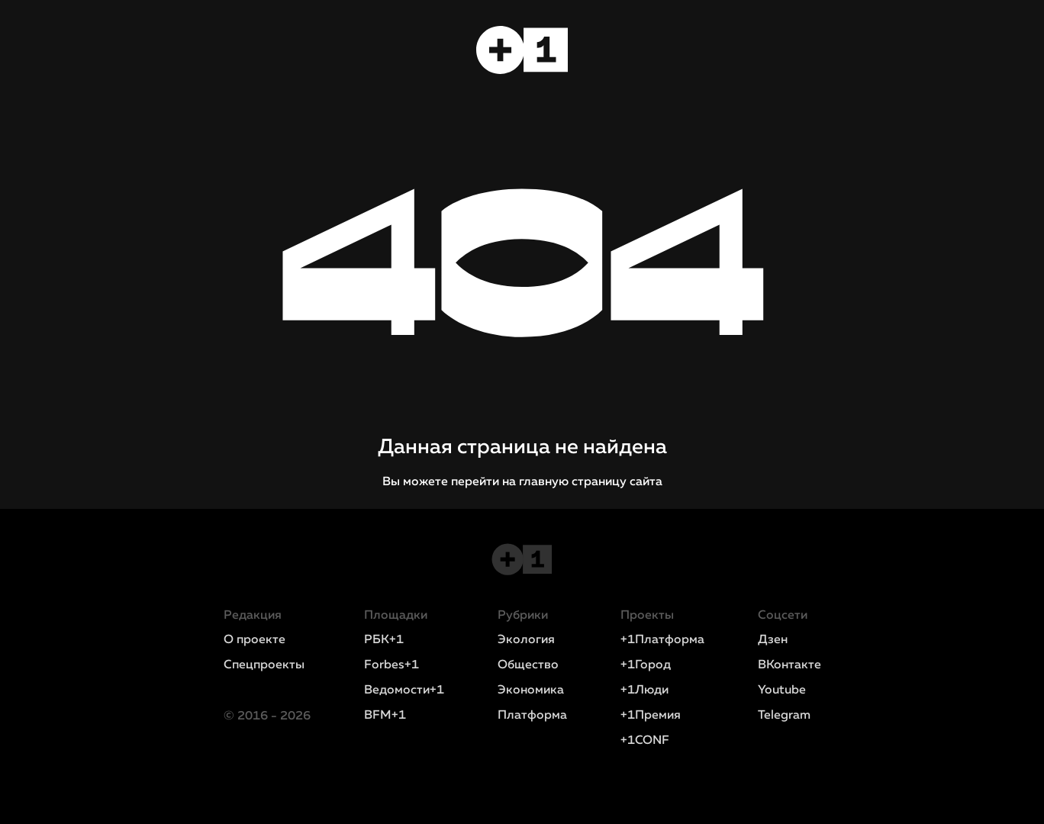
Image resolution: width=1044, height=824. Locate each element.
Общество (528, 665)
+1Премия (650, 716)
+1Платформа (662, 640)
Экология (526, 640)
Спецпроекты (264, 665)
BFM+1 (385, 716)
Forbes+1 (391, 665)
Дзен (773, 640)
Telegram (784, 716)
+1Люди (644, 690)
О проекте (254, 640)
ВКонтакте (789, 665)
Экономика (531, 690)
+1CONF (644, 741)
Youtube (782, 690)
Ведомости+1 (404, 690)
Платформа (532, 716)
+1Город (645, 665)
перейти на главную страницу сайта (556, 482)
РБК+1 (384, 640)
